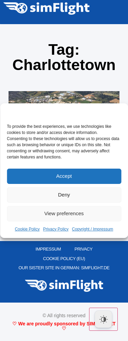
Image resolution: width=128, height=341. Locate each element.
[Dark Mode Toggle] (103, 319)
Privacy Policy (56, 229)
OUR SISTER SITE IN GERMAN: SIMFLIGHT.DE (64, 267)
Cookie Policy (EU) (64, 258)
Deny (64, 195)
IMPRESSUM (48, 249)
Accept (64, 176)
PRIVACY (83, 249)
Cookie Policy (27, 229)
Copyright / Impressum (92, 229)
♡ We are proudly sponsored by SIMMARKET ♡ (63, 326)
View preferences (64, 213)
